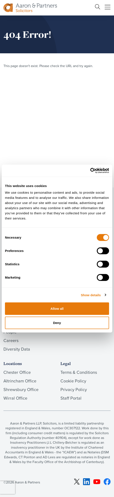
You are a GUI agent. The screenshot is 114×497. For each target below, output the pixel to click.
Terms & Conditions (78, 372)
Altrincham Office (19, 381)
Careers (10, 340)
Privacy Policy (73, 389)
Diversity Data (16, 349)
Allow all (57, 308)
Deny (57, 322)
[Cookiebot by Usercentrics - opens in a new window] (90, 170)
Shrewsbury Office (21, 389)
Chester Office (17, 372)
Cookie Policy (73, 381)
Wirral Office (15, 398)
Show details (91, 295)
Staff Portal (71, 398)
